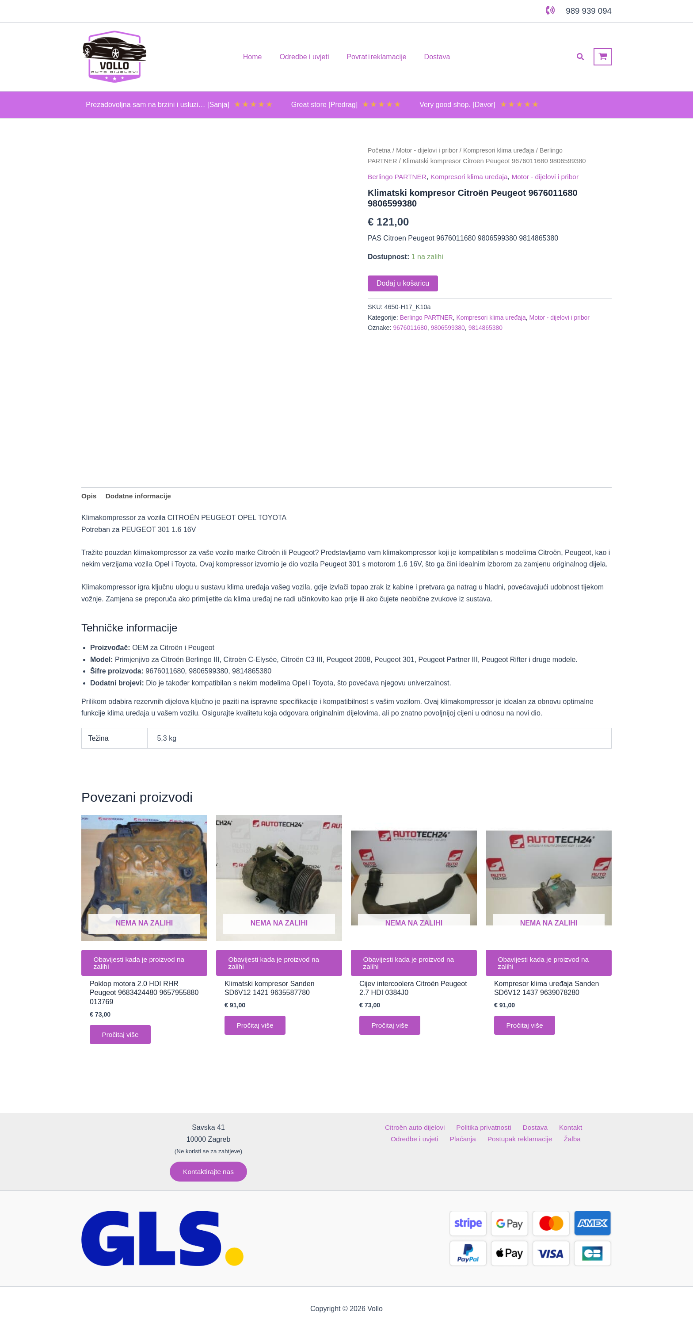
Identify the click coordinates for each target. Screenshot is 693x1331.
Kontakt (537, 1127)
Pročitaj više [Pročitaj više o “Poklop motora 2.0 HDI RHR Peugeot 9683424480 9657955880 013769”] (122, 1038)
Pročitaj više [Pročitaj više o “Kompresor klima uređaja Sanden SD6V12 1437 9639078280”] (526, 1029)
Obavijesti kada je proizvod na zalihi (142, 964)
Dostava (506, 1127)
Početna (380, 150)
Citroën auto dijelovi (390, 1127)
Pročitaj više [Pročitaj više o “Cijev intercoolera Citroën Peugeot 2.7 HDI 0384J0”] (392, 1029)
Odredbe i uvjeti (581, 1127)
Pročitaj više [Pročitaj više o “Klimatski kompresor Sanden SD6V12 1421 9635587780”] (257, 1029)
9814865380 (488, 327)
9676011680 (411, 327)
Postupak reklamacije (491, 1139)
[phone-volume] (550, 10)
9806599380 (450, 327)
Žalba (540, 1139)
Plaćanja (436, 1139)
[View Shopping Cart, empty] (603, 56)
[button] (581, 57)
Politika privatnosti (457, 1127)
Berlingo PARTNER (398, 176)
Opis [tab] (89, 496)
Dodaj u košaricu (403, 283)
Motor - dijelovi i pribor (429, 150)
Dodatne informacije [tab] (140, 496)
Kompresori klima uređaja (503, 150)
